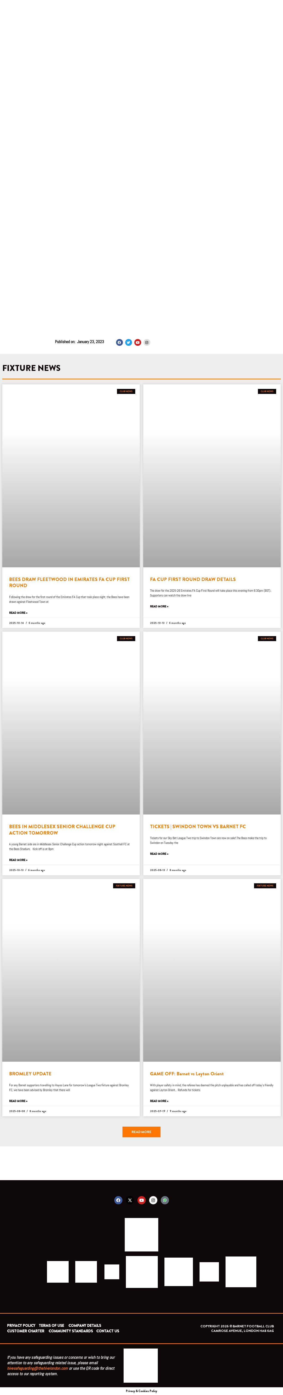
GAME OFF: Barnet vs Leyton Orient (187, 1073)
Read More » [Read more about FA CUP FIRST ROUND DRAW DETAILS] (159, 606)
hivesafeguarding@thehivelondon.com (37, 1368)
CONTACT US (107, 1331)
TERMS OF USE (52, 1325)
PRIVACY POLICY (21, 1325)
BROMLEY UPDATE (30, 1073)
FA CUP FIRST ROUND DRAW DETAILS (193, 579)
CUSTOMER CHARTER (25, 1331)
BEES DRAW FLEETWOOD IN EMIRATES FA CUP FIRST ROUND (69, 582)
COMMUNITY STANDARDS (71, 1331)
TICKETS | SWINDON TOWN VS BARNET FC (198, 826)
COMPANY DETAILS (84, 1325)
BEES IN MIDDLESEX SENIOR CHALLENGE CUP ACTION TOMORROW (62, 829)
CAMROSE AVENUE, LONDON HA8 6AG (242, 1330)
